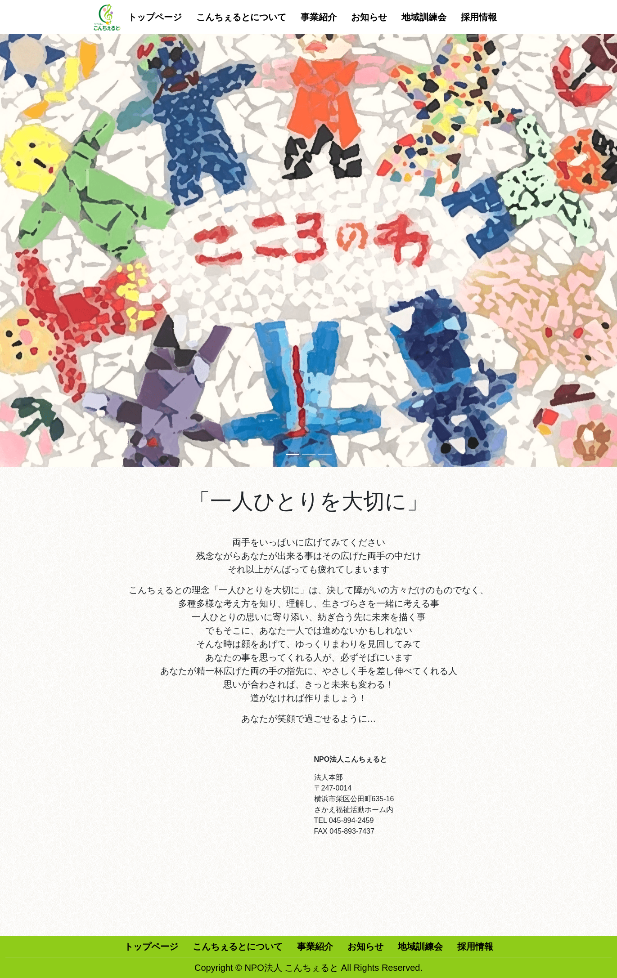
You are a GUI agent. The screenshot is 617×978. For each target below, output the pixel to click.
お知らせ (369, 17)
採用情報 (479, 17)
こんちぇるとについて (241, 17)
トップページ (155, 17)
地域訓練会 (423, 17)
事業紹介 (319, 17)
